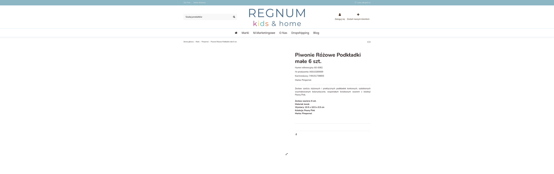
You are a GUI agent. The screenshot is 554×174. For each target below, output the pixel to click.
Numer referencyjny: (304, 67)
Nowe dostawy (199, 2)
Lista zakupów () (362, 2)
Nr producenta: (302, 71)
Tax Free (187, 2)
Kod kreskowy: (302, 76)
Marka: (298, 80)
